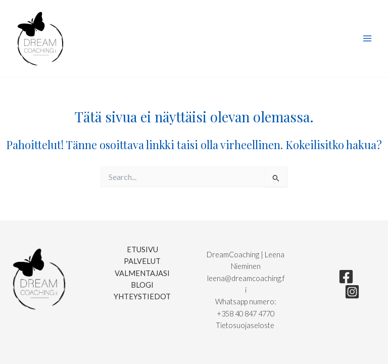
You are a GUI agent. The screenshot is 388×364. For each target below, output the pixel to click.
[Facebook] (346, 276)
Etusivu (142, 249)
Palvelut (142, 261)
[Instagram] (352, 291)
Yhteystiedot (142, 296)
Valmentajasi (142, 273)
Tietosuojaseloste (246, 325)
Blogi (142, 285)
